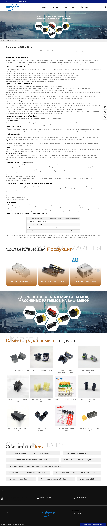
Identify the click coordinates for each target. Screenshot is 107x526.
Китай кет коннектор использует (77, 460)
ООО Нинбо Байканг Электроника (70, 131)
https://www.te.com (34, 490)
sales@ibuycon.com (9, 1)
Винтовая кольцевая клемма (77, 453)
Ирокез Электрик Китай (18, 479)
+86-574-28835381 (23, 1)
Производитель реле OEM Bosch (54, 479)
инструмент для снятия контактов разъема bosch (76, 473)
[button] (98, 270)
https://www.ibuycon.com (10, 490)
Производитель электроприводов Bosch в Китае (28, 460)
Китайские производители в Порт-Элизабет (27, 473)
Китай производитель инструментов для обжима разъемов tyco (35, 466)
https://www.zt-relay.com (23, 490)
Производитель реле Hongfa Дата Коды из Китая (29, 453)
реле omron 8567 (87, 479)
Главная (3, 40)
